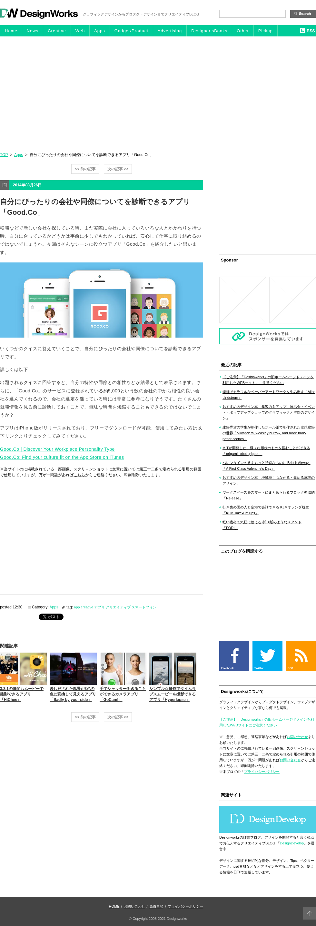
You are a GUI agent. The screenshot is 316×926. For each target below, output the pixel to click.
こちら (79, 475)
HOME (114, 906)
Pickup (265, 30)
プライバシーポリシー (262, 771)
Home (11, 30)
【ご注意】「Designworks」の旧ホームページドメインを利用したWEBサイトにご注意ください (268, 380)
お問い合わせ (297, 737)
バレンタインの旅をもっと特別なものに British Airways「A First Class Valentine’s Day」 (266, 465)
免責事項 (156, 906)
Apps (99, 30)
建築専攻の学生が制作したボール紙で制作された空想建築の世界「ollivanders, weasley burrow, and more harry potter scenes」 (268, 433)
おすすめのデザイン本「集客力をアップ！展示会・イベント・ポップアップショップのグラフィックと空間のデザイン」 (268, 412)
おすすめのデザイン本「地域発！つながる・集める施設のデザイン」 (268, 480)
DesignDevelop (292, 843)
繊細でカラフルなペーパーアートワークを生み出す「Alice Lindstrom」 (268, 394)
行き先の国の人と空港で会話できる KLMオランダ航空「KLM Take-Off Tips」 (265, 510)
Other (243, 30)
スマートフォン (144, 607)
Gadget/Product (131, 30)
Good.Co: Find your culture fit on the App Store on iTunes (62, 457)
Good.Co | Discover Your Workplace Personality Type (57, 449)
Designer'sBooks (209, 30)
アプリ (99, 607)
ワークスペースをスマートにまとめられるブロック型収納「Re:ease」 (268, 495)
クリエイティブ (118, 607)
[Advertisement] (158, 91)
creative (87, 607)
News (33, 30)
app (77, 607)
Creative (57, 30)
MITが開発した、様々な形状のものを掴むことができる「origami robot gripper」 (266, 451)
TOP (4, 155)
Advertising (170, 30)
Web (80, 30)
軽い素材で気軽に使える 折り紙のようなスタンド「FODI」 (261, 525)
